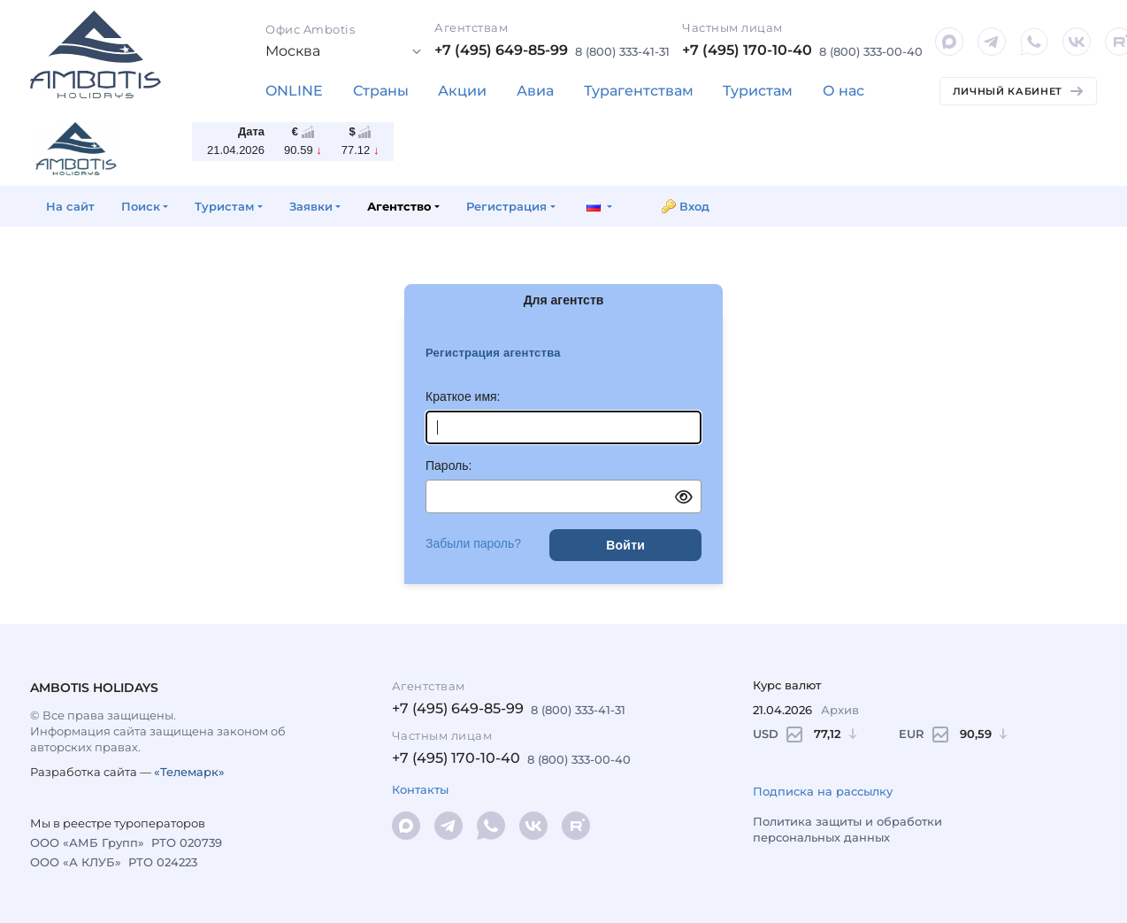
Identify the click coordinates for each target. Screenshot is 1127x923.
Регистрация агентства (493, 352)
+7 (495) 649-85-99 (501, 50)
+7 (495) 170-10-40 (747, 50)
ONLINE (294, 90)
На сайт (70, 206)
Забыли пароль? (473, 543)
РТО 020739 (186, 842)
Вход (694, 206)
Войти (625, 545)
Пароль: (449, 465)
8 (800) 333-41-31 (622, 51)
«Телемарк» (189, 772)
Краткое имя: (463, 396)
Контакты (420, 789)
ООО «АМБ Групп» (87, 842)
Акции (462, 90)
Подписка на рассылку (823, 791)
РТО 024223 (162, 862)
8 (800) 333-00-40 (871, 51)
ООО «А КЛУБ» (75, 862)
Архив (840, 710)
